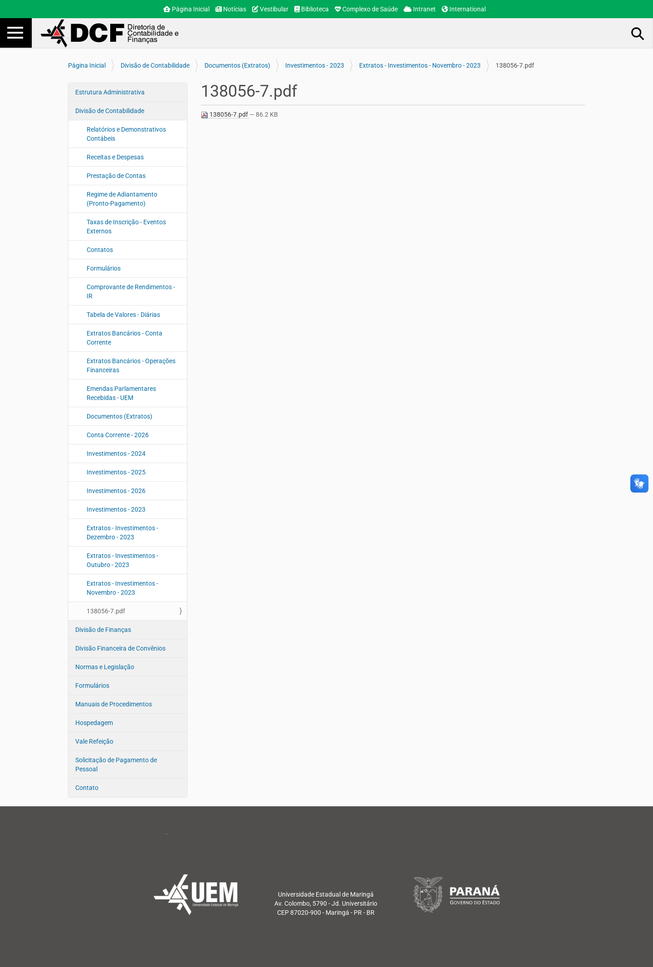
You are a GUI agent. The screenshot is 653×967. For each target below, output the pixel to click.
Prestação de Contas (116, 175)
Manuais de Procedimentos (113, 704)
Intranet (420, 9)
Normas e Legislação (104, 667)
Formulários (104, 268)
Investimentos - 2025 (116, 472)
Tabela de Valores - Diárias (123, 314)
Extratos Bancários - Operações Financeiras (131, 365)
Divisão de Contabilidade (155, 65)
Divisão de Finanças (103, 629)
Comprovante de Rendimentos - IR (131, 291)
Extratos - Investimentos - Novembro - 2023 (420, 65)
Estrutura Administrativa (110, 92)
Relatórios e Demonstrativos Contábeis (126, 134)
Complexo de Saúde (366, 9)
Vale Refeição (94, 741)
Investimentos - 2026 (116, 490)
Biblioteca (311, 9)
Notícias (230, 9)
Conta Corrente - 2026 (118, 435)
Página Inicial (186, 9)
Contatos (100, 249)
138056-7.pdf (106, 611)
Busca (638, 33)
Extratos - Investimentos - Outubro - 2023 (122, 560)
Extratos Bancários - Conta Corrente (124, 338)
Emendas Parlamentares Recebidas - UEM (121, 393)
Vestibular (270, 9)
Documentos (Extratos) (237, 65)
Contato (86, 787)
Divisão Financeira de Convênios (120, 648)
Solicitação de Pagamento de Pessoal (116, 764)
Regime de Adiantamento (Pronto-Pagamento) (122, 199)
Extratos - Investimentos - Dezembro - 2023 (122, 532)
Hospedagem (94, 722)
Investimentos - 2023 (314, 65)
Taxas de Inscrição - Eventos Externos (126, 226)
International (464, 9)
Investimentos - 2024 (116, 453)
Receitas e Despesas (115, 157)
